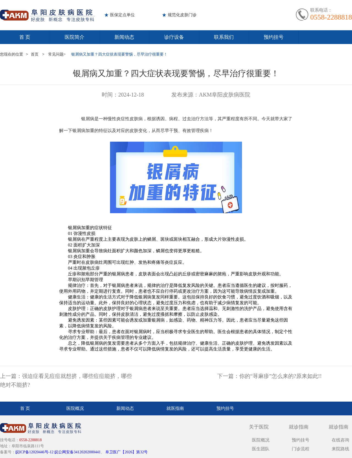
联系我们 (224, 37)
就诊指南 (299, 427)
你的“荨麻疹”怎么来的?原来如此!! (280, 376)
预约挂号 (274, 37)
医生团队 (261, 448)
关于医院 (259, 427)
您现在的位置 (11, 54)
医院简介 (74, 37)
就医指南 (175, 408)
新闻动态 (124, 37)
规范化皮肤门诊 (182, 15)
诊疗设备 (174, 37)
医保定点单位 (122, 15)
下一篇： (228, 376)
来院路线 (340, 448)
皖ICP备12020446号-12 (34, 452)
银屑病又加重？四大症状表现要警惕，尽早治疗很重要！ (119, 54)
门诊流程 (300, 448)
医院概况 (75, 408)
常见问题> (57, 54)
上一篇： (11, 376)
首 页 (25, 37)
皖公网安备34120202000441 (77, 452)
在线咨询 (340, 440)
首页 (34, 54)
